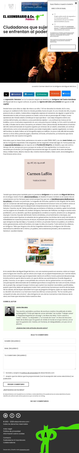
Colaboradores (9, 442)
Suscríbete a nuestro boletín (61, 404)
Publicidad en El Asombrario (14, 440)
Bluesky (66, 93)
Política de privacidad (11, 431)
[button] (23, 17)
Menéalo (55, 93)
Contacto (7, 438)
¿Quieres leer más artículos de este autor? (32, 328)
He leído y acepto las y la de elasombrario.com (64, 428)
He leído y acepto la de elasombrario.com (28, 373)
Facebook (17, 94)
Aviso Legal (7, 429)
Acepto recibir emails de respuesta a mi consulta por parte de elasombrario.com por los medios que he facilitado (64, 419)
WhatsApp (42, 94)
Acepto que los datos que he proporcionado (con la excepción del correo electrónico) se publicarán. (38, 377)
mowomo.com (24, 449)
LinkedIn (30, 94)
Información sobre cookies (14, 434)
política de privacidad (29, 373)
